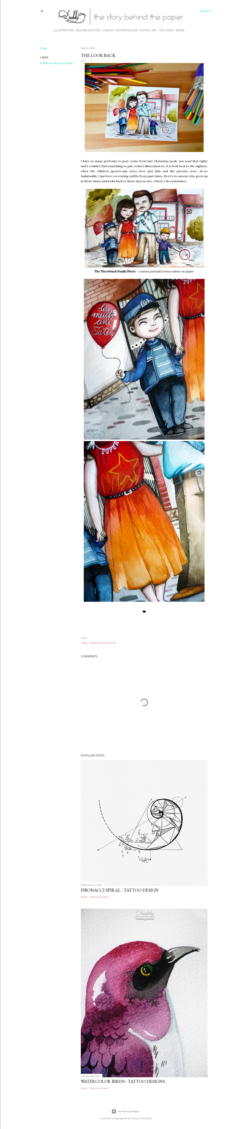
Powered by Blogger (126, 1111)
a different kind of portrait (56, 63)
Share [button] (43, 48)
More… (181, 30)
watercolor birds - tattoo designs (123, 1081)
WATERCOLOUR (126, 30)
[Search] (205, 11)
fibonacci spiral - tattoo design (120, 890)
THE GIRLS (166, 30)
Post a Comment (99, 896)
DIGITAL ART (148, 30)
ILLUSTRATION (63, 30)
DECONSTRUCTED (88, 30)
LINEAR (108, 30)
